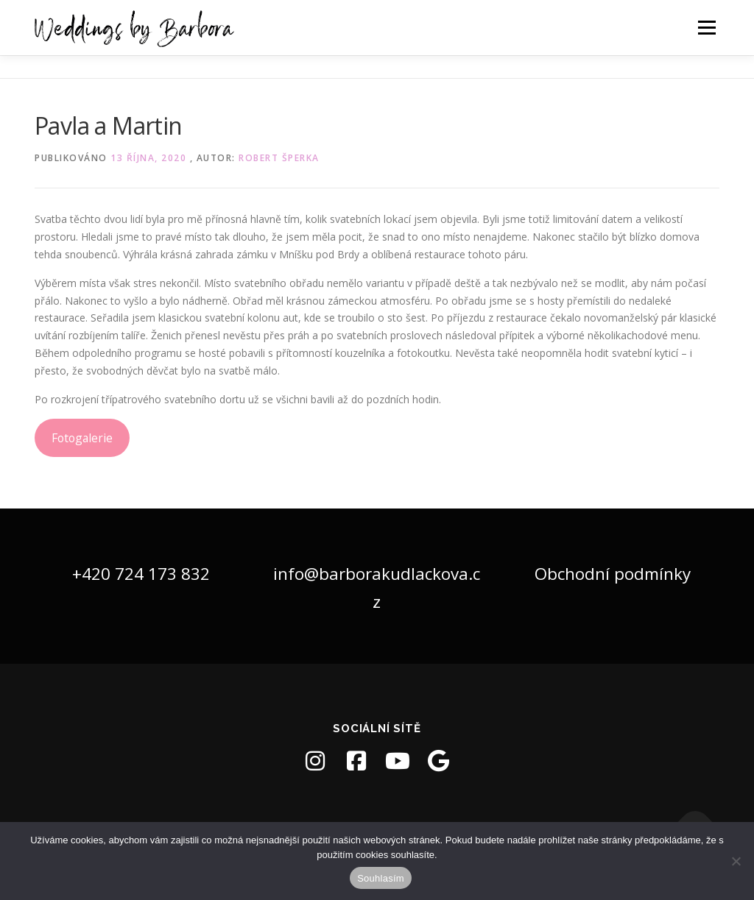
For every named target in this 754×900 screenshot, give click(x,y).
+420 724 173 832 (141, 573)
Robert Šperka (279, 158)
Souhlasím (380, 878)
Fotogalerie (82, 438)
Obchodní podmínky (613, 573)
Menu (706, 28)
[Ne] (735, 861)
